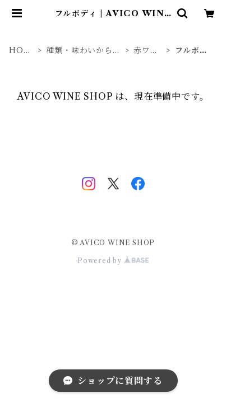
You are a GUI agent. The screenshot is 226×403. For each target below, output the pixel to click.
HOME (20, 50)
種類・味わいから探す (83, 50)
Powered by (113, 260)
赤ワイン (145, 50)
